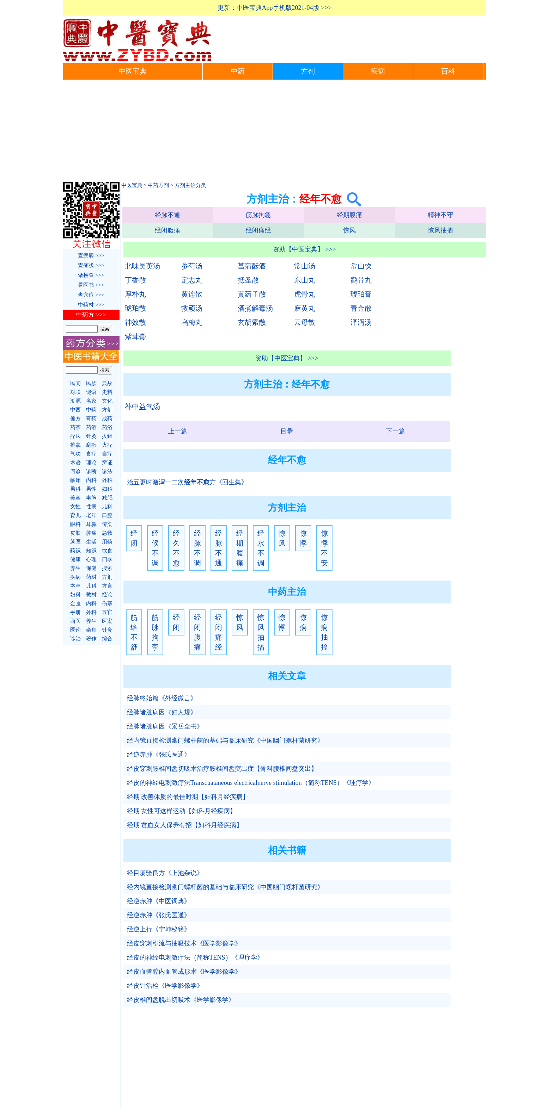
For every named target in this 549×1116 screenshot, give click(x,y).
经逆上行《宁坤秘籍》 (158, 929)
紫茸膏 (135, 336)
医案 (107, 621)
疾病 (378, 71)
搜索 (107, 568)
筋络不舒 (134, 632)
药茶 (75, 427)
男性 (91, 489)
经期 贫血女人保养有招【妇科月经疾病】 (185, 825)
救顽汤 (191, 308)
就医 (75, 542)
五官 (107, 612)
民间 (75, 383)
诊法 (107, 471)
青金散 (361, 308)
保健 (91, 568)
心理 (91, 559)
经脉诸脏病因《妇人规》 (162, 712)
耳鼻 (91, 524)
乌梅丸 (191, 322)
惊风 (349, 230)
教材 (91, 594)
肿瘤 (91, 533)
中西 (75, 410)
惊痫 (303, 622)
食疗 (91, 454)
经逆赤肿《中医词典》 (158, 901)
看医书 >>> (91, 285)
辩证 (107, 462)
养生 (75, 568)
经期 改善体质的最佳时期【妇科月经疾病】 (188, 796)
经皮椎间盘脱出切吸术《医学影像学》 (181, 999)
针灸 (91, 436)
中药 (238, 71)
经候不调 (155, 548)
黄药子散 (252, 294)
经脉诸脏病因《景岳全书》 (165, 726)
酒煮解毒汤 (255, 308)
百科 (448, 71)
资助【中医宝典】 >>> (304, 249)
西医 (75, 621)
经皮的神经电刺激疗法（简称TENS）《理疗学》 (195, 957)
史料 (107, 392)
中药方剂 (158, 185)
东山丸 (304, 280)
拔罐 (107, 436)
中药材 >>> (91, 305)
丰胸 (91, 498)
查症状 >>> (91, 265)
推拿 (75, 445)
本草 (75, 586)
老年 (91, 515)
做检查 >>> (91, 275)
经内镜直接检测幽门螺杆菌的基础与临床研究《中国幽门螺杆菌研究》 (225, 740)
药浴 (107, 427)
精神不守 (440, 214)
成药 (107, 418)
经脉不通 (167, 214)
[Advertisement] (274, 132)
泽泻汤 (361, 322)
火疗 (107, 445)
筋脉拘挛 (155, 632)
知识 (91, 550)
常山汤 (304, 266)
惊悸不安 (324, 548)
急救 (107, 533)
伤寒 (107, 603)
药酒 (91, 427)
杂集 (91, 630)
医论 (75, 630)
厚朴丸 (135, 294)
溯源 (75, 401)
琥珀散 (135, 308)
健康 (75, 559)
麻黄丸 (304, 308)
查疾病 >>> (91, 255)
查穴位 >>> (91, 295)
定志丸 (191, 280)
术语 (75, 462)
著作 (91, 638)
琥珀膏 (361, 294)
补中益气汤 (142, 406)
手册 (75, 612)
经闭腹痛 (167, 230)
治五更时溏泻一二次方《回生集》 (187, 482)
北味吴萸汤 (142, 266)
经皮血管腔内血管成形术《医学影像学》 (184, 971)
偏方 (75, 418)
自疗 (107, 454)
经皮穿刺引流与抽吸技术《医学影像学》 (184, 943)
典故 (107, 383)
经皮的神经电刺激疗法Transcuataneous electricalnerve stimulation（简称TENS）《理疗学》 (251, 782)
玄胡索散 (252, 322)
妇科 (107, 489)
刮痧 (91, 445)
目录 (286, 431)
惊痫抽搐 (324, 632)
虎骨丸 (304, 294)
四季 (107, 559)
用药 (107, 542)
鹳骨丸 (361, 280)
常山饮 (361, 266)
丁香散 (135, 280)
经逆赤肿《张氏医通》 (158, 754)
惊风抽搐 (440, 230)
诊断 (91, 471)
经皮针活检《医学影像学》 (165, 985)
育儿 (75, 515)
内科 (91, 480)
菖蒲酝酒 (252, 266)
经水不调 (260, 548)
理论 (91, 462)
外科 (107, 480)
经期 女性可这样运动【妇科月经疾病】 (182, 810)
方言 (107, 586)
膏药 (91, 418)
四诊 (75, 471)
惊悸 (303, 538)
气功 (75, 454)
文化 (107, 401)
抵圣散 (248, 280)
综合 (107, 638)
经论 (107, 594)
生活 (91, 542)
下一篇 (395, 431)
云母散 (304, 322)
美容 (75, 498)
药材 (91, 577)
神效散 (135, 322)
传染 (107, 524)
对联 (75, 392)
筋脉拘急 (258, 214)
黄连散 (191, 294)
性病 (91, 506)
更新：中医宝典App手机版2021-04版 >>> (275, 7)
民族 (91, 383)
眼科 (75, 524)
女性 (75, 506)
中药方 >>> (91, 314)
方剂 (308, 71)
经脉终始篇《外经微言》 (162, 698)
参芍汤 (191, 266)
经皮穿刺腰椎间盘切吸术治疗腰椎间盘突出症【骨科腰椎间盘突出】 (222, 768)
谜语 (91, 392)
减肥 (107, 498)
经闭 (134, 538)
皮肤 (75, 533)
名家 (91, 401)
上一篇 (177, 431)
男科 (75, 489)
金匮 (75, 603)
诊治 (75, 638)
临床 (75, 480)
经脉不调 (197, 548)
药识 (75, 550)
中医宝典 (132, 71)
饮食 (107, 550)
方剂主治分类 (190, 185)
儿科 (107, 506)
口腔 (107, 515)
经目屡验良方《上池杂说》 (165, 872)
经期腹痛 (349, 214)
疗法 (75, 436)
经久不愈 (176, 548)
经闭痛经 (258, 230)
